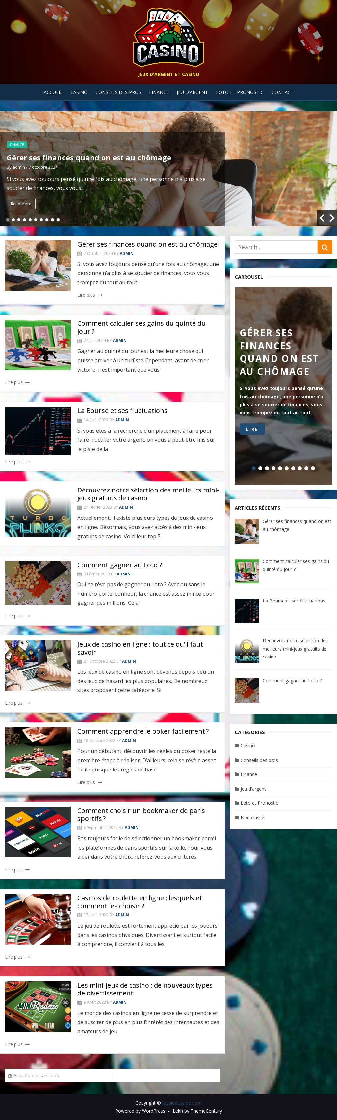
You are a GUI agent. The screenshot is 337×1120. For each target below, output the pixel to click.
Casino (79, 92)
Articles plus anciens (36, 1075)
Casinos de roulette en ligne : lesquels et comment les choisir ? (139, 901)
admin (127, 253)
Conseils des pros (118, 92)
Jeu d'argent (253, 789)
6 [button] (36, 220)
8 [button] (47, 220)
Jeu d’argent (192, 92)
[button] (322, 218)
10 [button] (58, 220)
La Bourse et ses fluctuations (122, 410)
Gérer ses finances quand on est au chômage (89, 157)
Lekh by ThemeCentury (197, 1111)
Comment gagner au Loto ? (119, 564)
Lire (252, 429)
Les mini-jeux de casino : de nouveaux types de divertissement (145, 989)
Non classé (252, 817)
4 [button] (24, 220)
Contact (283, 92)
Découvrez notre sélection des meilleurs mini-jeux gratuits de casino (148, 494)
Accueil (53, 92)
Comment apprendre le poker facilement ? (143, 731)
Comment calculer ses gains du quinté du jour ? (141, 327)
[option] (168, 168)
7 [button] (41, 220)
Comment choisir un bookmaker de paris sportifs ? (141, 814)
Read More (21, 204)
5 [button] (30, 220)
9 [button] (52, 220)
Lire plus (86, 295)
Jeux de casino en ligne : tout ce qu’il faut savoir (140, 648)
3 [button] (19, 220)
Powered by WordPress (140, 1111)
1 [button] (8, 220)
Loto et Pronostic (240, 92)
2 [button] (13, 220)
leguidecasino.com (182, 1103)
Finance (159, 92)
